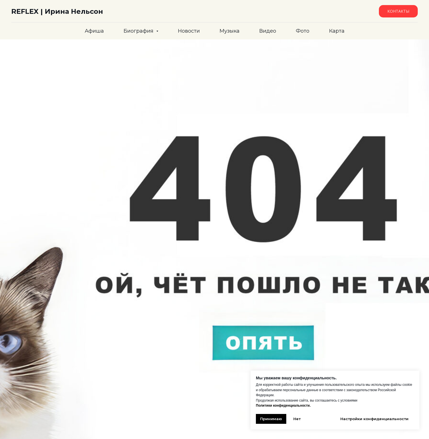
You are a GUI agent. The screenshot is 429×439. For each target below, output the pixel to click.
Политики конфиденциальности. (283, 405)
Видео (267, 31)
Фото (302, 31)
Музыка (230, 31)
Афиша (94, 31)
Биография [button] (139, 31)
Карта (337, 31)
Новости (189, 31)
